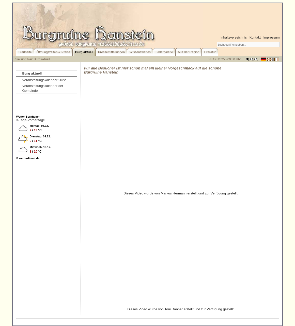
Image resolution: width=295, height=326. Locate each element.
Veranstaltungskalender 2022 (44, 80)
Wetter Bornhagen (28, 116)
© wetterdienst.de (28, 158)
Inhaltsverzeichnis (234, 37)
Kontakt (255, 37)
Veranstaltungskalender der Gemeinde (42, 88)
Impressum (271, 37)
